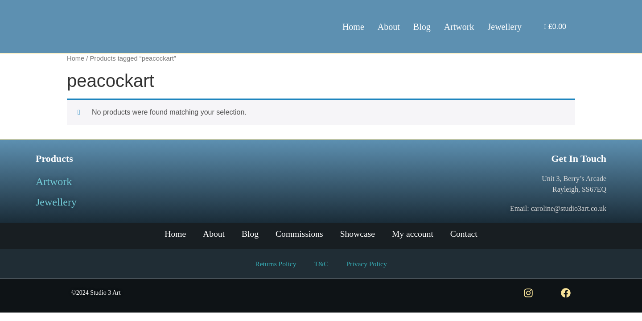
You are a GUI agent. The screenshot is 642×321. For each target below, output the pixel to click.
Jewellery (504, 27)
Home (353, 27)
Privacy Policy (367, 264)
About (389, 27)
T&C (321, 264)
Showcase (359, 234)
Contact (468, 234)
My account (416, 234)
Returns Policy (275, 264)
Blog (422, 27)
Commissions (299, 234)
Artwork (459, 27)
